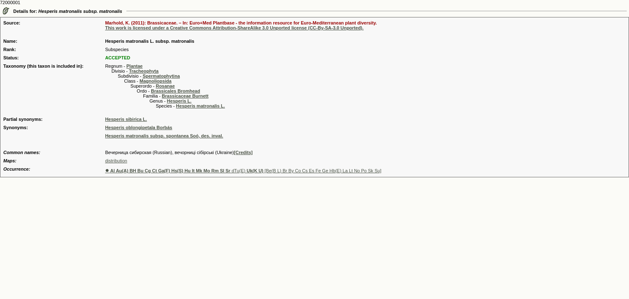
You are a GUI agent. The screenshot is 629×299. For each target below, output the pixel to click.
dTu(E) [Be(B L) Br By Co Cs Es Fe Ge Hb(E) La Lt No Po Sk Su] (243, 170)
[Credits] (243, 152)
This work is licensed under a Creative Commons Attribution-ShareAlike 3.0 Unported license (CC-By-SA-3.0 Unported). (234, 27)
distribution (116, 160)
